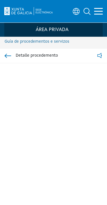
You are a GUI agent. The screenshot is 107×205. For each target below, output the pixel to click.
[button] (87, 11)
